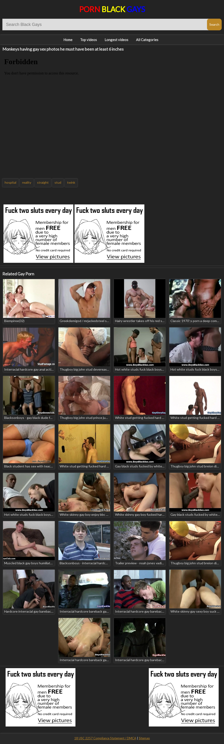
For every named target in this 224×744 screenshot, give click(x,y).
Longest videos (116, 40)
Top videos (88, 40)
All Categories (147, 40)
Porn (112, 9)
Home (67, 40)
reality (26, 182)
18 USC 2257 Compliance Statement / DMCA (105, 738)
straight (43, 182)
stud (57, 182)
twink (71, 182)
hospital (10, 182)
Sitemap (144, 738)
